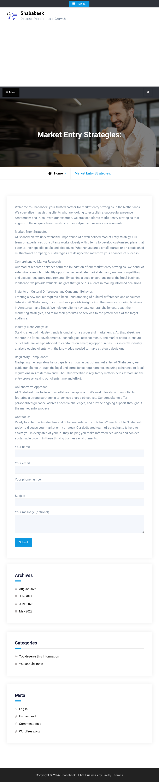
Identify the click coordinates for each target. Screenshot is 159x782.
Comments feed (30, 724)
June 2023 (26, 604)
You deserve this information (39, 656)
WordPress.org (29, 731)
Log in (23, 709)
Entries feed (27, 716)
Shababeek (32, 13)
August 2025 (27, 589)
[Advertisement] (79, 55)
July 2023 (25, 596)
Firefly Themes (113, 775)
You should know (31, 664)
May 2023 (25, 611)
